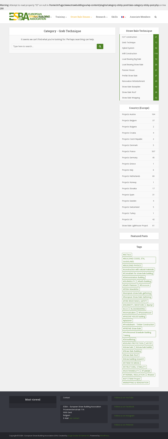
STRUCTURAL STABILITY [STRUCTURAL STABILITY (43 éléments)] (135, 367)
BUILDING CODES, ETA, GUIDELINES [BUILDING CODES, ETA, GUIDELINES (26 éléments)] (134, 260)
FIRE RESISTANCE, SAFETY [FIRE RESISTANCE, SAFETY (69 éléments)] (135, 301)
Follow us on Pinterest (123, 424)
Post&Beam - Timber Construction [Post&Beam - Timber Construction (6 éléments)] (139, 324)
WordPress (104, 435)
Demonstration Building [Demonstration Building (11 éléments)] (134, 277)
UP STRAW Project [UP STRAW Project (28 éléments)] (132, 378)
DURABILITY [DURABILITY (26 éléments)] (129, 281)
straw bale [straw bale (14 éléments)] (128, 347)
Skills (114, 16)
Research (101, 16)
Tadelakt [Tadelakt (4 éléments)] (146, 371)
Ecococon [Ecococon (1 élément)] (145, 285)
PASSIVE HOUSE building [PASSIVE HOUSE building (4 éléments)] (134, 316)
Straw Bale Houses (80, 16)
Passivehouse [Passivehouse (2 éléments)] (145, 312)
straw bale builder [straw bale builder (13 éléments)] (144, 347)
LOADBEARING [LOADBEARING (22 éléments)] (138, 309)
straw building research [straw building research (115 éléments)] (134, 359)
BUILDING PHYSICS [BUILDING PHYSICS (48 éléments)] (132, 265)
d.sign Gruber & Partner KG (78, 435)
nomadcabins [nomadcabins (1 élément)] (130, 312)
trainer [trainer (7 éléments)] (151, 374)
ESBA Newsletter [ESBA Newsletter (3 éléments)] (131, 289)
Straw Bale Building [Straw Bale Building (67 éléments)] (132, 351)
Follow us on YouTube (123, 397)
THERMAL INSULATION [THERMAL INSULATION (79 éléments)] (134, 374)
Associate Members (140, 16)
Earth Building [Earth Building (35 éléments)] (145, 281)
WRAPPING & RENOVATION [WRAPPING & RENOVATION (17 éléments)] (136, 382)
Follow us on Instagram (124, 415)
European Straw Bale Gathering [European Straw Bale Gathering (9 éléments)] (137, 297)
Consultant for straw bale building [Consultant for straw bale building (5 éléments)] (138, 273)
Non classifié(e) (42, 16)
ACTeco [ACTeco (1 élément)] (127, 254)
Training (60, 16)
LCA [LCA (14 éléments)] (126, 309)
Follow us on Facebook (124, 406)
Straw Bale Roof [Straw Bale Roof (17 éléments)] (131, 355)
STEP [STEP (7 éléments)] (149, 343)
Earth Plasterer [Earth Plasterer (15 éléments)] (130, 285)
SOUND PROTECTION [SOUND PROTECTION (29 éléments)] (133, 343)
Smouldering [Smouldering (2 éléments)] (129, 339)
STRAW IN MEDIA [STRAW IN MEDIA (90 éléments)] (132, 363)
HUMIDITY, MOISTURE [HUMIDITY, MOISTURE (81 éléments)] (134, 305)
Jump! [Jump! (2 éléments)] (150, 305)
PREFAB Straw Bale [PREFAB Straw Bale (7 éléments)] (132, 328)
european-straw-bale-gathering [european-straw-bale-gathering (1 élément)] (137, 293)
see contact (74, 418)
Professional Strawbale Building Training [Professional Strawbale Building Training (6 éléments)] (137, 334)
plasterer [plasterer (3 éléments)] (128, 320)
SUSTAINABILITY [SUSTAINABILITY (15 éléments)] (131, 371)
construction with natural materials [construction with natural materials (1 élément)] (139, 269)
